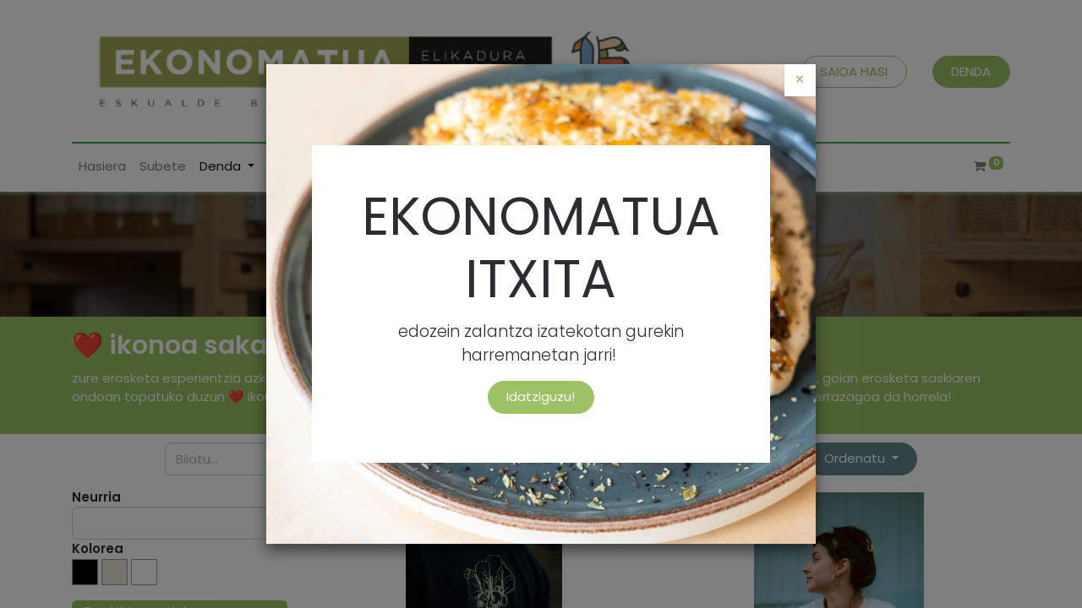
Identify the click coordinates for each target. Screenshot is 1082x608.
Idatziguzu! (540, 396)
